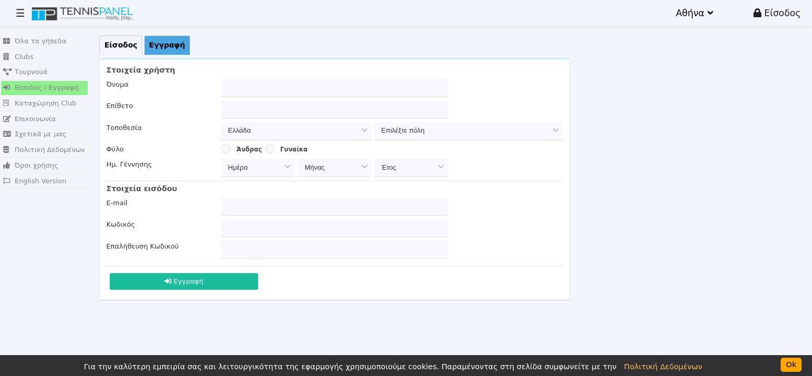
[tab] (120, 45)
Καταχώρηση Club (39, 103)
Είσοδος (777, 13)
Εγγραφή (184, 281)
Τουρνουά (25, 72)
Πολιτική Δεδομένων (44, 150)
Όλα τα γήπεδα (34, 41)
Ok (791, 364)
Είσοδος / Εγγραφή (40, 87)
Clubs (18, 57)
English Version (34, 181)
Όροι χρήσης (30, 165)
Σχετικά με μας (34, 134)
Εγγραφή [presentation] (167, 45)
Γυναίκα (293, 149)
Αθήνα (694, 13)
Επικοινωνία (29, 119)
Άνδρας (249, 149)
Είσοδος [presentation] (121, 45)
